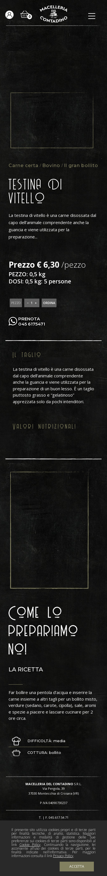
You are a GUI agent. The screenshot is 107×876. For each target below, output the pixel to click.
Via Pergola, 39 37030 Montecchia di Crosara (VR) (54, 790)
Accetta (76, 866)
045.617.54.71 (58, 817)
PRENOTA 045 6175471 (31, 321)
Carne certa (24, 165)
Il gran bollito (81, 165)
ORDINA (49, 303)
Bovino (51, 165)
